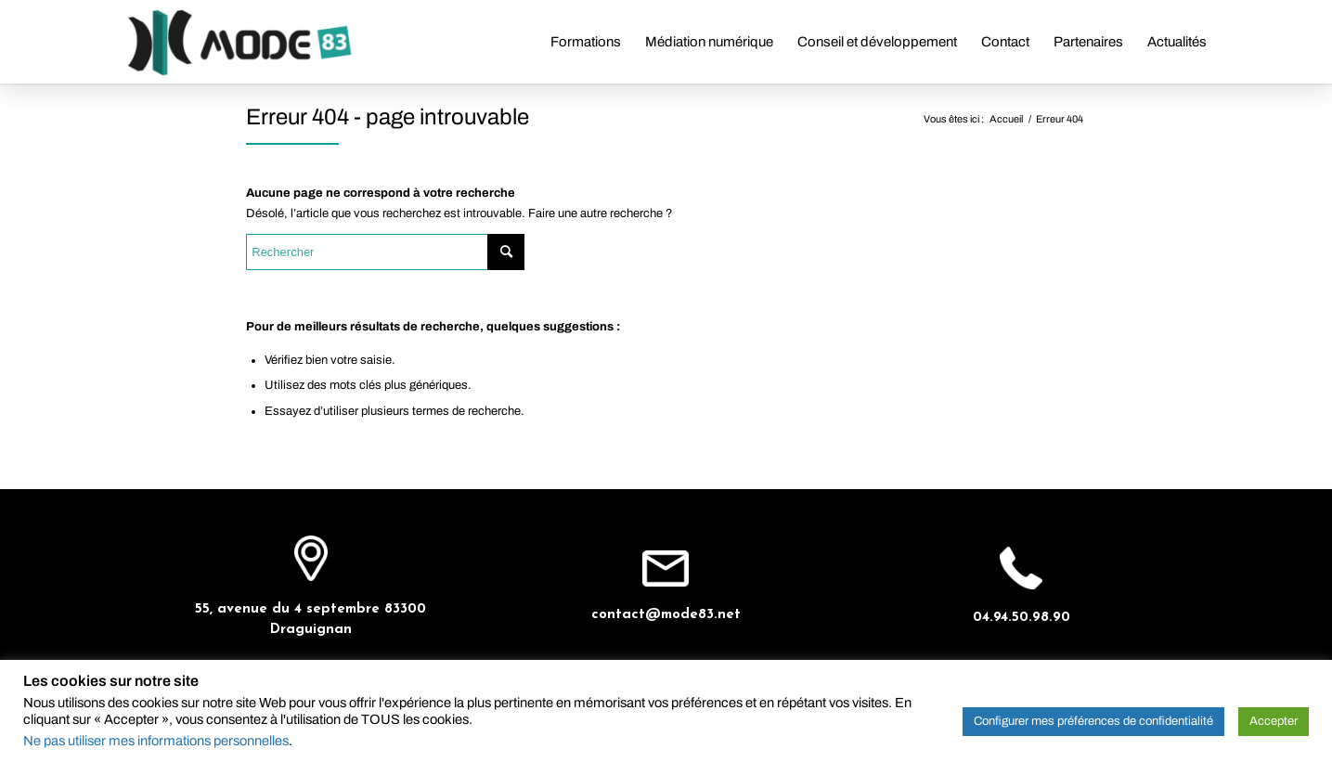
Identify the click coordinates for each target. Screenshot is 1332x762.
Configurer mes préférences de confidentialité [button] (1093, 721)
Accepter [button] (1273, 721)
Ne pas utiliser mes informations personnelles (156, 740)
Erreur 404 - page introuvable (387, 117)
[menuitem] (585, 42)
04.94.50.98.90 (1021, 618)
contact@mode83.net (666, 615)
